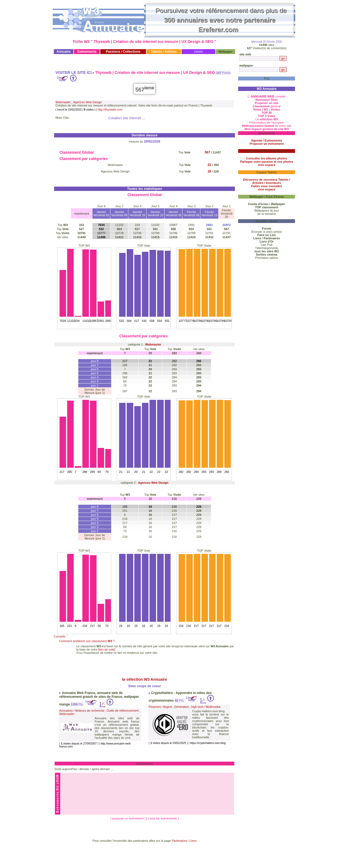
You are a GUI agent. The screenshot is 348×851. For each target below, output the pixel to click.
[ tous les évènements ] (163, 818)
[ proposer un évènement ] (128, 818)
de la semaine (266, 213)
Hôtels (198, 51)
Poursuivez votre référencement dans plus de (221, 20)
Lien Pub (266, 244)
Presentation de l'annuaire (266, 122)
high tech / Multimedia (205, 706)
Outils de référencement (122, 710)
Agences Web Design (87, 102)
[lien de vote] (106, 649)
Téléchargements (266, 248)
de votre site (266, 125)
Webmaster (63, 102)
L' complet (267, 96)
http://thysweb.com (110, 109)
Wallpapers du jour (266, 210)
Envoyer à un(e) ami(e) (266, 231)
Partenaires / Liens (184, 840)
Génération (181, 706)
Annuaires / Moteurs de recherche (81, 710)
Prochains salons (266, 257)
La (266, 119)
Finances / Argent (160, 706)
